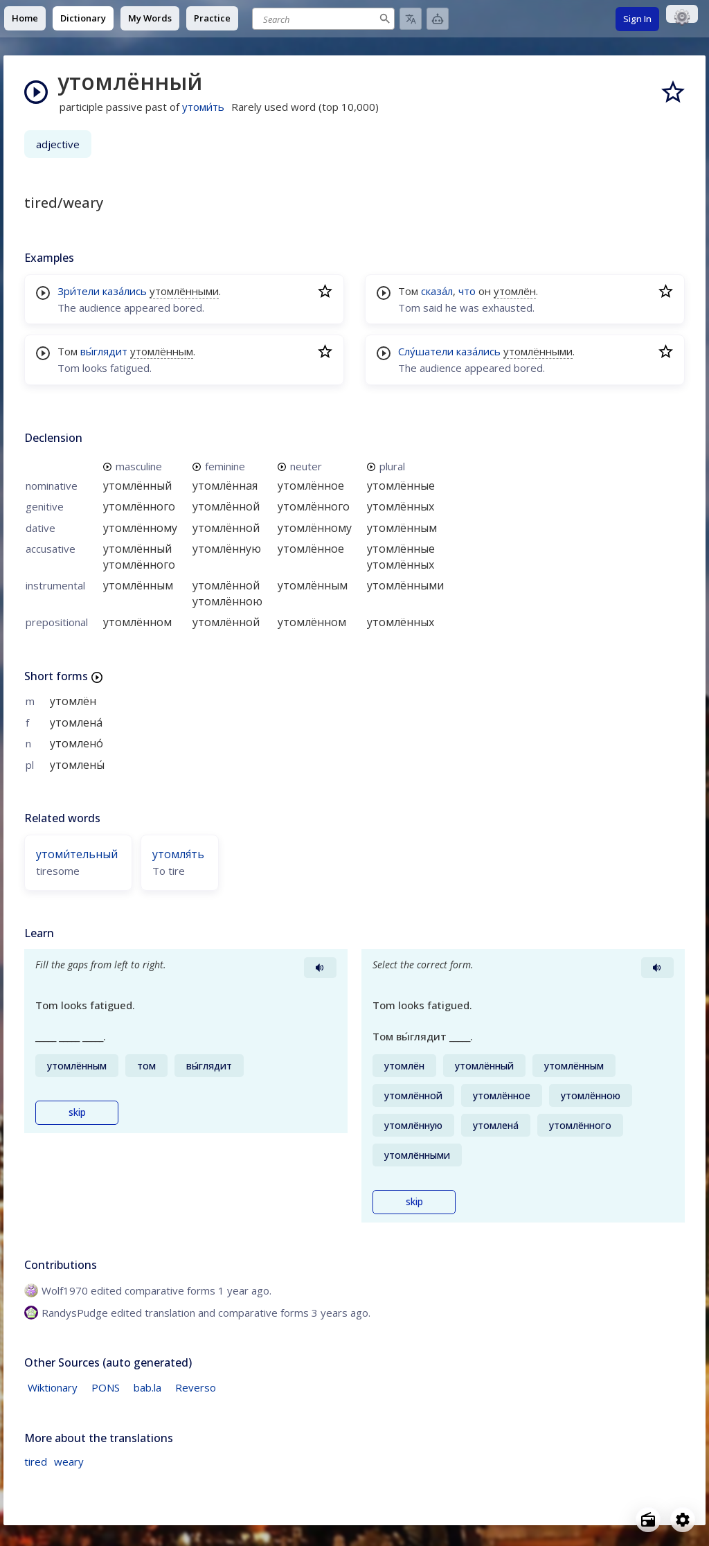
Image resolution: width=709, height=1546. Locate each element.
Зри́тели (78, 291)
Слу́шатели (426, 351)
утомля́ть (178, 854)
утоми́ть (203, 107)
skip (77, 1112)
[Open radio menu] (648, 1519)
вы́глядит (103, 351)
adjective (58, 144)
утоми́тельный (77, 854)
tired (35, 1461)
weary (69, 1461)
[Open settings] (682, 1519)
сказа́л (437, 291)
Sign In (637, 18)
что (467, 291)
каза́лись (124, 291)
